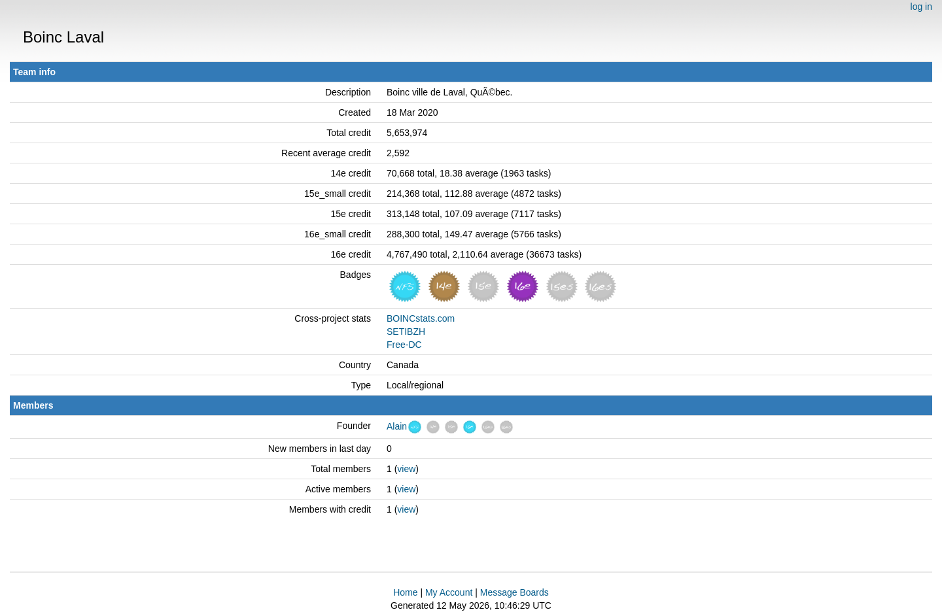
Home (405, 592)
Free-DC (404, 344)
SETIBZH (406, 331)
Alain (397, 426)
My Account (448, 592)
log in (921, 6)
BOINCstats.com (421, 318)
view (406, 469)
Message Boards (514, 592)
